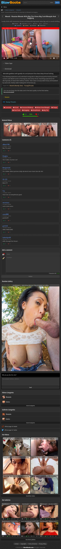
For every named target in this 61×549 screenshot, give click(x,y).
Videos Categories (8, 392)
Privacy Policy (42, 544)
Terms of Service (32, 544)
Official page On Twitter (10, 430)
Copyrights (23, 544)
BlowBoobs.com (28, 547)
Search (57, 2)
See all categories (30, 405)
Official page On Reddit (11, 426)
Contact (17, 544)
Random (34, 25)
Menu (5, 7)
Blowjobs (16, 23)
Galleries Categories (8, 410)
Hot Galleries (6, 500)
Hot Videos (5, 435)
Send (30, 387)
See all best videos (30, 496)
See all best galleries (30, 539)
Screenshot (43, 25)
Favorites (18, 25)
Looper (26, 25)
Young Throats (11, 102)
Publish (30, 276)
